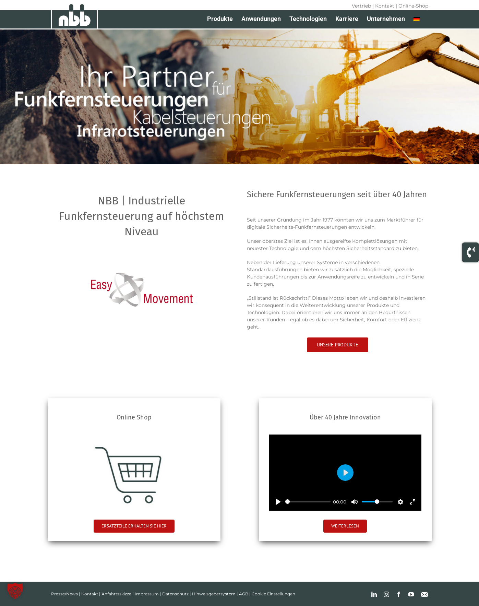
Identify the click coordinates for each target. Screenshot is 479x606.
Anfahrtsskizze (116, 593)
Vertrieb (361, 6)
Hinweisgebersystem (214, 593)
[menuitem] (417, 18)
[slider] (308, 501)
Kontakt (384, 6)
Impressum (147, 593)
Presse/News (64, 593)
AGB (243, 593)
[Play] (278, 501)
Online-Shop (413, 6)
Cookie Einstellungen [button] (273, 593)
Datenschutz (175, 593)
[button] (15, 591)
